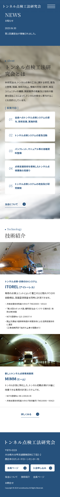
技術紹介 (25, 476)
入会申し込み (39, 467)
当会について (11, 204)
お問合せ (9, 482)
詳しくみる (26, 414)
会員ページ (12, 467)
